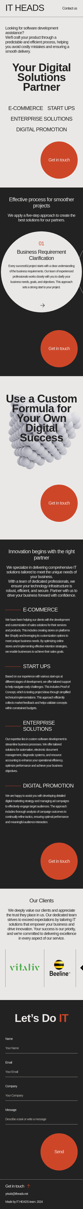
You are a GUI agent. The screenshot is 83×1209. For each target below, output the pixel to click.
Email (8, 1062)
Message (10, 1110)
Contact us (69, 8)
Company (11, 1086)
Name (9, 1039)
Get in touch (59, 159)
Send (59, 1151)
